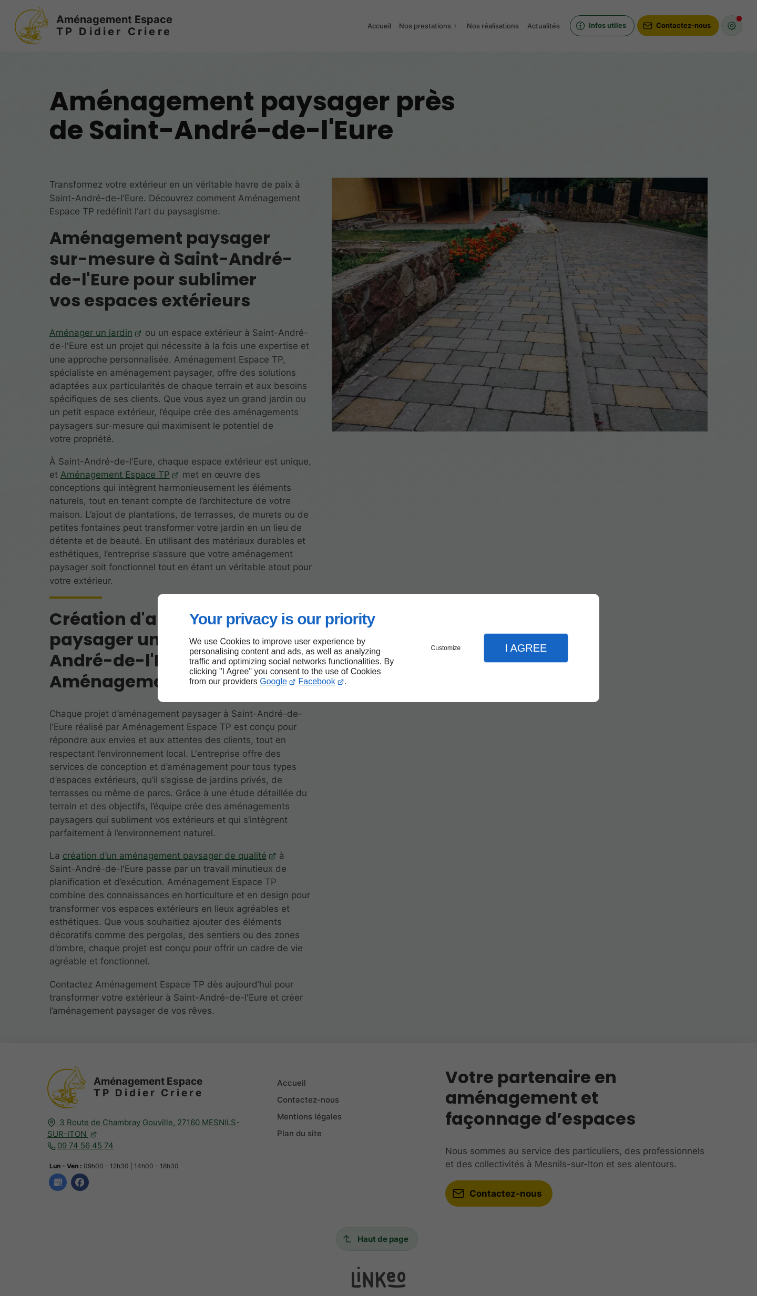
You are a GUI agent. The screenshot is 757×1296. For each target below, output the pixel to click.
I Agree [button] (526, 648)
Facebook (317, 681)
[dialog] (378, 648)
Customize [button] (446, 648)
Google (273, 681)
